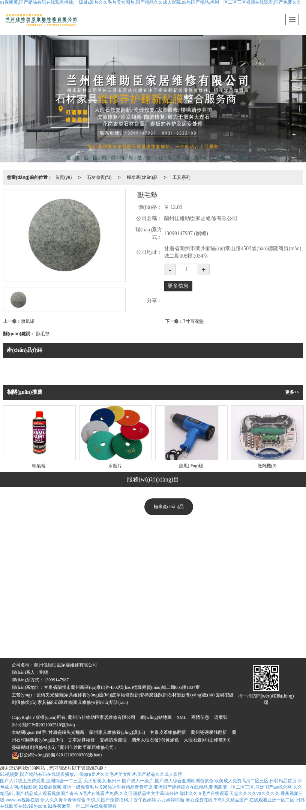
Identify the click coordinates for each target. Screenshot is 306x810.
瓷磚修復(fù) (81, 619)
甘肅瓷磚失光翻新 (66, 732)
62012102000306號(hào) (57, 755)
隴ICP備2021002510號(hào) (48, 725)
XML (182, 717)
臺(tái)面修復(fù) (266, 619)
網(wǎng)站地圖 (156, 717)
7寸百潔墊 (193, 321)
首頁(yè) (63, 177)
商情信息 (200, 717)
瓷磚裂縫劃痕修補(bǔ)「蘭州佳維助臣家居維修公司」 (65, 747)
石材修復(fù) (99, 177)
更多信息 (178, 286)
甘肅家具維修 (81, 739)
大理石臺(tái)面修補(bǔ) (207, 739)
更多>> (292, 392)
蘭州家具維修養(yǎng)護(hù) (117, 732)
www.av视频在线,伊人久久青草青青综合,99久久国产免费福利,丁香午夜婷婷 (81, 799)
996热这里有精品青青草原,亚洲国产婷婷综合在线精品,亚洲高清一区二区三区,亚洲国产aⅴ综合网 (196, 787)
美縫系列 (169, 581)
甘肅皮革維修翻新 (168, 732)
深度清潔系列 (168, 563)
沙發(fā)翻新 (218, 619)
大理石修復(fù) (35, 619)
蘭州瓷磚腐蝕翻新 (209, 732)
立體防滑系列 (168, 600)
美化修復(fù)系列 (169, 525)
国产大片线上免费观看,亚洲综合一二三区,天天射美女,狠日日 (60, 780)
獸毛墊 (43, 333)
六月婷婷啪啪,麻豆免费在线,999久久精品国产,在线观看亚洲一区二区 (225, 799)
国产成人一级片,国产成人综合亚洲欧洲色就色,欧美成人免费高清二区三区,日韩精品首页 (209, 780)
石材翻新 (151, 639)
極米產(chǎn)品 (142, 177)
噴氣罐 (27, 321)
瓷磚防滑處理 (113, 739)
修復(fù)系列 (168, 544)
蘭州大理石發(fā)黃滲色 (155, 739)
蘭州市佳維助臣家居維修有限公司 (101, 717)
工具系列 (181, 177)
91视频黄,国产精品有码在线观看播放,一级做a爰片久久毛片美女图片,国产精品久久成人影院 (91, 774)
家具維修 (123, 619)
